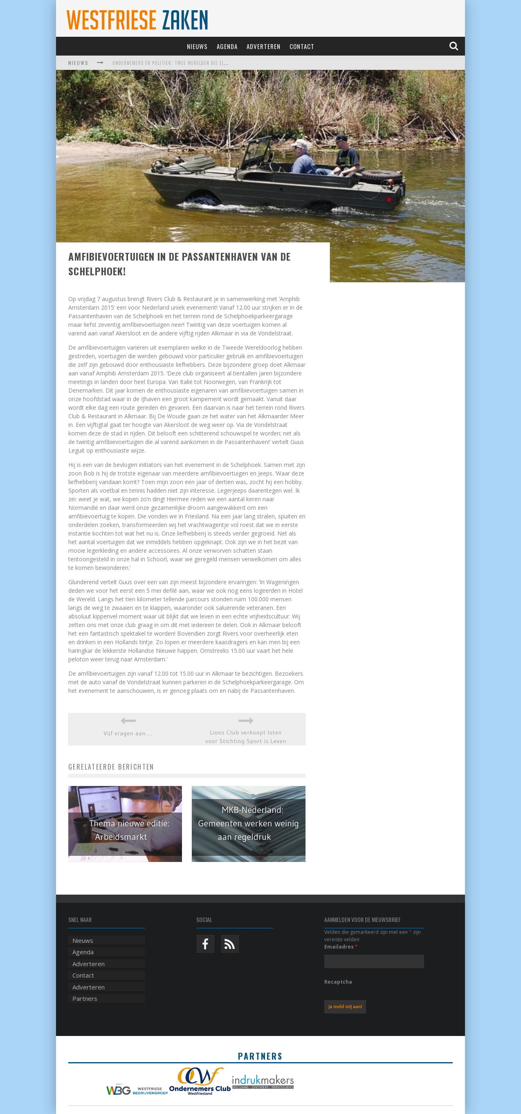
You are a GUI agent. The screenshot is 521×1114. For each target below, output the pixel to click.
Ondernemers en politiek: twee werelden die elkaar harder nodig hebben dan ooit (211, 63)
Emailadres (341, 946)
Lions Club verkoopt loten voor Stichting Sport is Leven (245, 737)
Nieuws (197, 46)
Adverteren (264, 46)
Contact (302, 46)
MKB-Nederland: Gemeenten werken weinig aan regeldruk (248, 823)
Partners (84, 998)
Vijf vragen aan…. (128, 733)
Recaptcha (338, 981)
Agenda (227, 46)
